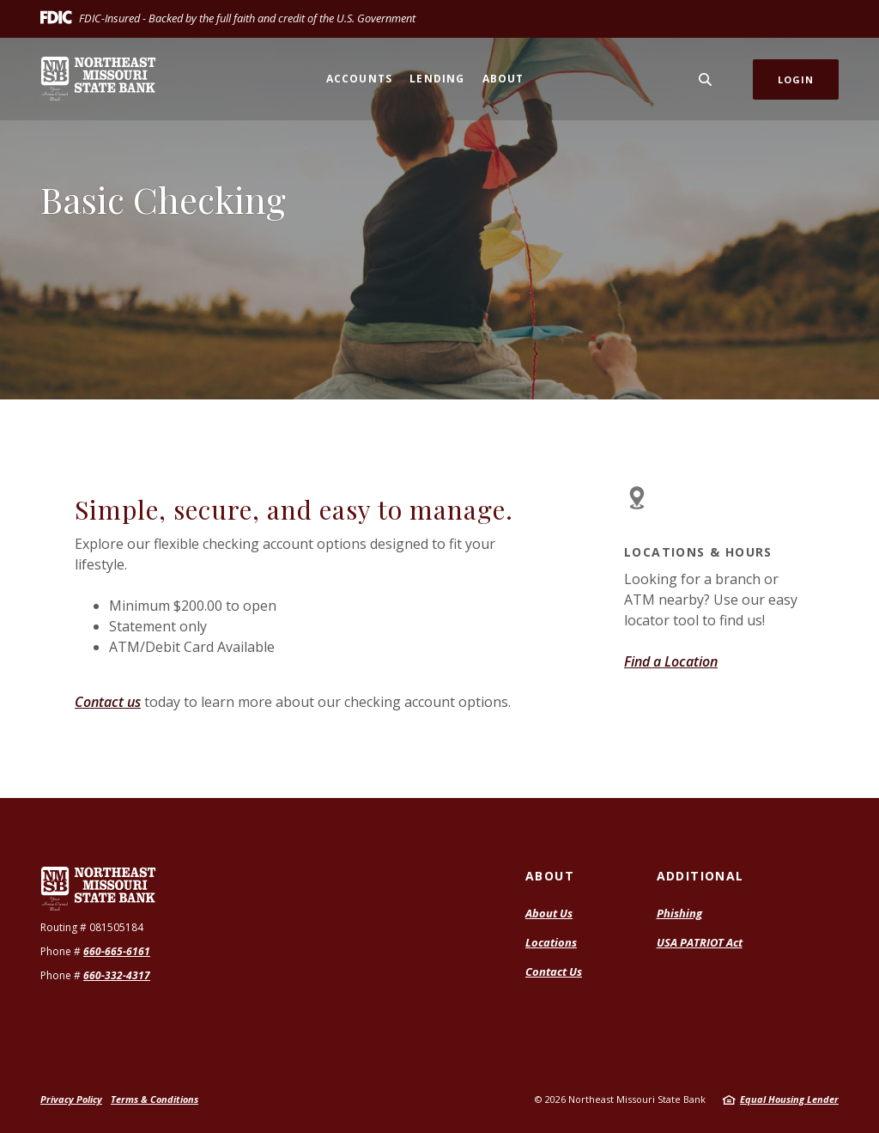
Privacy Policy (71, 1099)
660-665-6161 (116, 951)
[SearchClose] (706, 79)
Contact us (108, 701)
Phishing (679, 913)
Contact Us (553, 971)
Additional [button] (700, 876)
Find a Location (671, 661)
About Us (549, 913)
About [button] (503, 78)
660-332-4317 (116, 975)
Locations (551, 942)
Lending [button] (436, 78)
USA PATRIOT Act (700, 942)
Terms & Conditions (154, 1099)
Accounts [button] (359, 78)
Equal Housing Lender (789, 1099)
